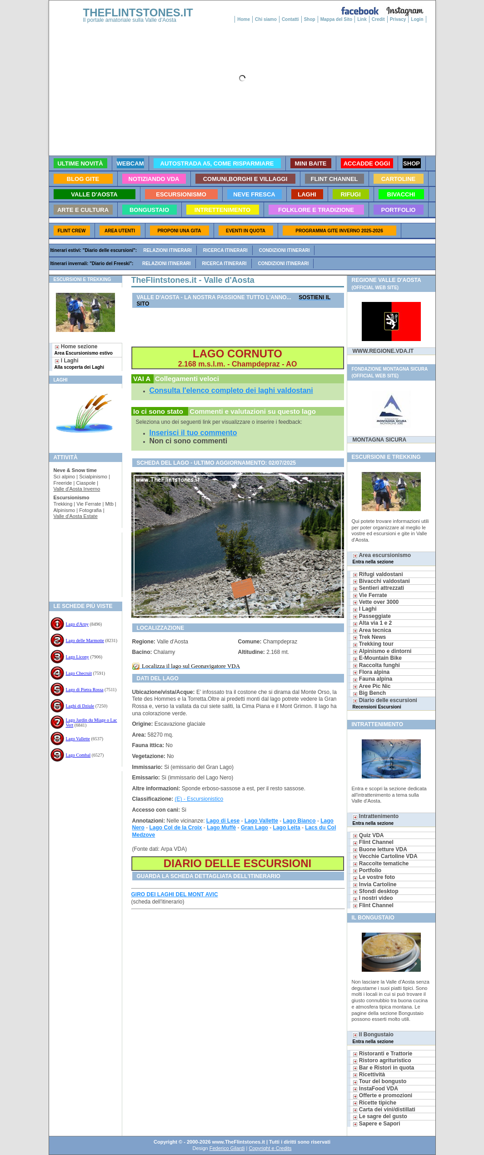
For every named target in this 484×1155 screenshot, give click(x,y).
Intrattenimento (376, 819)
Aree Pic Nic (372, 686)
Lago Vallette (78, 738)
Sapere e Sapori (376, 1123)
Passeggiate (372, 616)
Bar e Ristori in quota (383, 1068)
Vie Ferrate (370, 595)
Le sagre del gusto (380, 1116)
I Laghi (79, 363)
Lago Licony (77, 656)
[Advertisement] (82, 561)
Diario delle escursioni (385, 703)
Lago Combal (78, 755)
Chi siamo (266, 19)
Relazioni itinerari (167, 250)
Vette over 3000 (376, 602)
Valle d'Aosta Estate (76, 516)
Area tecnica (372, 630)
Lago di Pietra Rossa (85, 689)
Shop (309, 19)
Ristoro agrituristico (382, 1060)
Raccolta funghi (376, 665)
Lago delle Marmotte (85, 640)
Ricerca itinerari (225, 250)
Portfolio (367, 870)
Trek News (369, 637)
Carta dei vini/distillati (384, 1109)
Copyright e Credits (270, 1148)
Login (417, 19)
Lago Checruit (79, 673)
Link (362, 19)
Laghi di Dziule (80, 705)
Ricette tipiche (374, 1103)
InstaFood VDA (375, 1088)
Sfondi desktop (376, 891)
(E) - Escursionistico (199, 799)
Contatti (290, 19)
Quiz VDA (368, 835)
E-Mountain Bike (377, 658)
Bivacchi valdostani (381, 581)
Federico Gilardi (227, 1148)
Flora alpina (371, 672)
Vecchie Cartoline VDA (385, 856)
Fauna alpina (373, 679)
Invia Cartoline (375, 884)
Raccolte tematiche (381, 863)
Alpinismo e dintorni (382, 651)
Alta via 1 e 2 (372, 623)
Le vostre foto (374, 877)
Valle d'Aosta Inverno (77, 489)
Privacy (398, 19)
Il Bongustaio (373, 1037)
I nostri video (373, 898)
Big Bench (369, 693)
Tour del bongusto (380, 1081)
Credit (378, 19)
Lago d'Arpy (77, 624)
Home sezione (84, 349)
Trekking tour (373, 644)
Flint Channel (373, 842)
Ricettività (369, 1074)
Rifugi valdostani (378, 574)
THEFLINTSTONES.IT (138, 12)
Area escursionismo (382, 558)
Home (243, 19)
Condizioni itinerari (284, 250)
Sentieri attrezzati (378, 588)
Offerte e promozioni (383, 1095)
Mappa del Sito (336, 19)
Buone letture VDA (380, 849)
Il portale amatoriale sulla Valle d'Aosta (130, 20)
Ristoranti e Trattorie (383, 1053)
